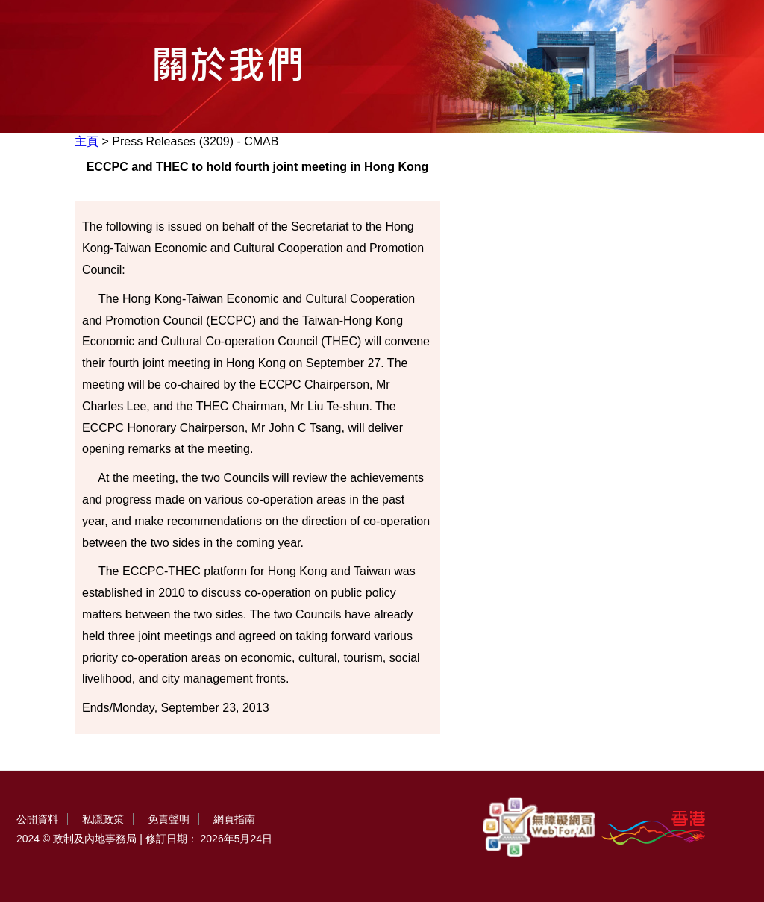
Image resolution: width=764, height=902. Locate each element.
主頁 (86, 141)
